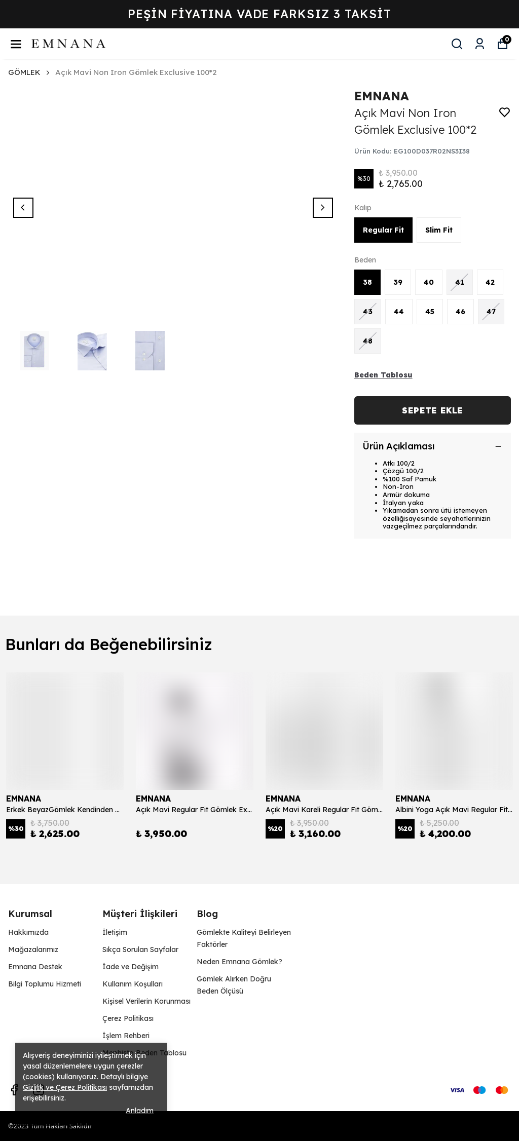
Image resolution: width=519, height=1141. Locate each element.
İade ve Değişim (130, 966)
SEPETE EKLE (432, 410)
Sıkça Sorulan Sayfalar (140, 949)
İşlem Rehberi (126, 1035)
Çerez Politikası (128, 1018)
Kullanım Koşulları (132, 983)
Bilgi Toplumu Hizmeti (44, 983)
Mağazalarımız (33, 949)
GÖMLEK (24, 72)
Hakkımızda (28, 932)
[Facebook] (14, 1090)
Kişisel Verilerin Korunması (146, 1001)
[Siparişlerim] (479, 43)
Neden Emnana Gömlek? (239, 961)
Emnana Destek (35, 966)
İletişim (114, 932)
